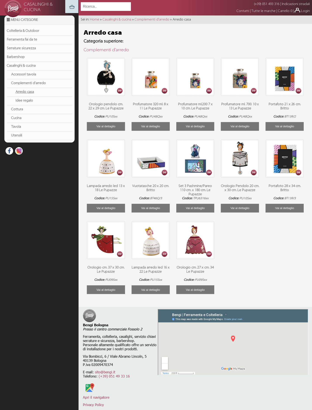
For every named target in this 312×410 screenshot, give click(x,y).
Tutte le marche (263, 11)
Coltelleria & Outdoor (23, 36)
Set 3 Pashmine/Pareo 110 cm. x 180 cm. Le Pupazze (195, 190)
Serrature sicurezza (21, 54)
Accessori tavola (23, 80)
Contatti (243, 11)
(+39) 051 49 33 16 (114, 376)
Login (305, 11)
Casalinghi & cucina (21, 71)
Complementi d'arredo (28, 88)
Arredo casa (24, 97)
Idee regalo (24, 106)
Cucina (16, 123)
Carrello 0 (285, 11)
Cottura (17, 115)
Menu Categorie (24, 25)
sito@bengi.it (105, 372)
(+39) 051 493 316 (266, 4)
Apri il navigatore (96, 395)
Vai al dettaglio (105, 126)
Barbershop (16, 62)
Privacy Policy (93, 405)
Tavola (16, 132)
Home (94, 19)
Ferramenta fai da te (22, 45)
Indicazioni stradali (296, 4)
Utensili (16, 141)
